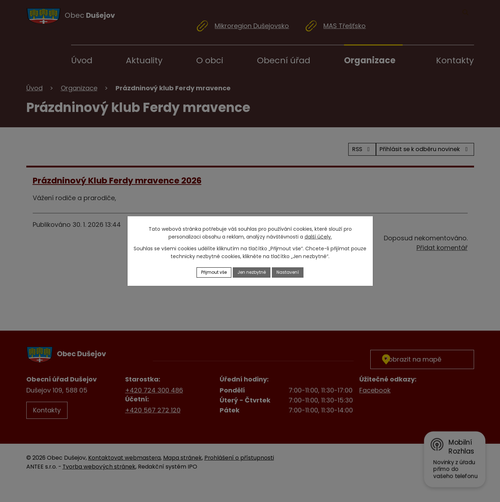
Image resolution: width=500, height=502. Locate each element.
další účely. (318, 236)
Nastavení (294, 272)
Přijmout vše (208, 272)
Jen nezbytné (253, 272)
